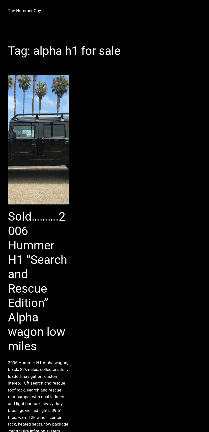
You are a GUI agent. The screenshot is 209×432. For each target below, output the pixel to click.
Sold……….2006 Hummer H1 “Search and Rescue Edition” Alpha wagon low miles (37, 281)
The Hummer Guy (24, 10)
